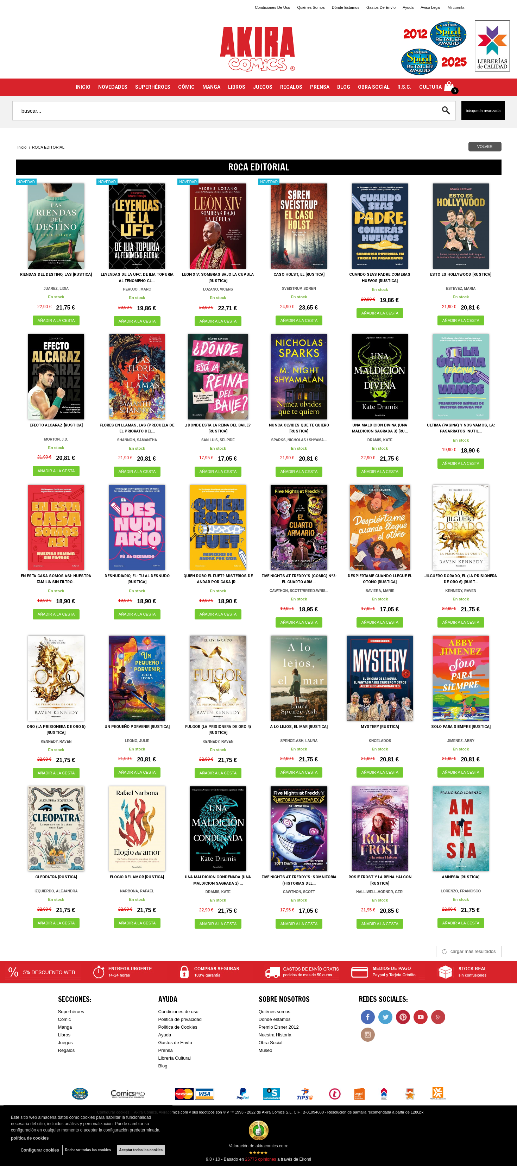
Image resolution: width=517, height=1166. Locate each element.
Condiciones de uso (178, 1011)
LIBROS (236, 87)
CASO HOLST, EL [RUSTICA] (298, 274)
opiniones (260, 1159)
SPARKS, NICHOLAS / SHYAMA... (299, 440)
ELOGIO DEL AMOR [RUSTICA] (137, 877)
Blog (163, 1065)
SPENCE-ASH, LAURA (298, 741)
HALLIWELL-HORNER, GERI (379, 892)
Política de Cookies (177, 1027)
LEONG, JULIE (137, 741)
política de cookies (30, 1138)
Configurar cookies (39, 1150)
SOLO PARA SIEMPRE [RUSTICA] (461, 726)
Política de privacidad (180, 1019)
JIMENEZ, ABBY (460, 741)
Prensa (165, 1050)
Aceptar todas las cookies (141, 1150)
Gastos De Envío (381, 7)
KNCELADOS (380, 741)
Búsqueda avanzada (483, 110)
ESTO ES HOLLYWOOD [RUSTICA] (460, 274)
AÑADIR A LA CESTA (56, 320)
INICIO (83, 87)
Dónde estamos (275, 1019)
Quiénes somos (274, 1011)
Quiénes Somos (310, 7)
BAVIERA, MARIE (379, 591)
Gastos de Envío (175, 1042)
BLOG (343, 87)
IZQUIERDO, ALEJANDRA (55, 891)
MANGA (211, 87)
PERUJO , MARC (137, 289)
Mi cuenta (456, 7)
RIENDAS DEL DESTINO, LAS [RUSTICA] (56, 274)
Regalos (66, 1050)
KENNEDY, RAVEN (461, 591)
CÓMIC (186, 87)
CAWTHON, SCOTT (299, 892)
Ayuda (408, 7)
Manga (65, 1027)
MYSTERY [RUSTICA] (380, 726)
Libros (64, 1034)
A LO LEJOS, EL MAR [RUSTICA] (299, 726)
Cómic (64, 1019)
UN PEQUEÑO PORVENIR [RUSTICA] (137, 726)
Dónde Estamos (345, 7)
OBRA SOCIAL (374, 87)
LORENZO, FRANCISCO (461, 891)
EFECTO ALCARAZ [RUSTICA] (56, 425)
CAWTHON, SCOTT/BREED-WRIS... (299, 591)
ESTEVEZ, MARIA (460, 289)
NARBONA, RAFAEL (137, 891)
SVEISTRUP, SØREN (299, 289)
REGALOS (291, 87)
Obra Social (271, 1042)
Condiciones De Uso (272, 7)
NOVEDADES (112, 87)
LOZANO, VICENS (218, 289)
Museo (265, 1050)
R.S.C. (404, 87)
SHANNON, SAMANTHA (137, 440)
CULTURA (430, 87)
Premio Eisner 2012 (279, 1027)
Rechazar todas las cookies (88, 1150)
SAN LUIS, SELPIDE (218, 440)
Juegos (65, 1042)
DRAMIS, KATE (379, 440)
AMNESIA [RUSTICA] (460, 877)
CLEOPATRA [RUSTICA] (56, 877)
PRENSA (319, 87)
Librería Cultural (174, 1058)
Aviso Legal (431, 7)
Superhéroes (71, 1011)
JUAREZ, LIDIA (56, 289)
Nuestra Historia (275, 1034)
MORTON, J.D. (56, 439)
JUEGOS (262, 87)
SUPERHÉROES (152, 87)
